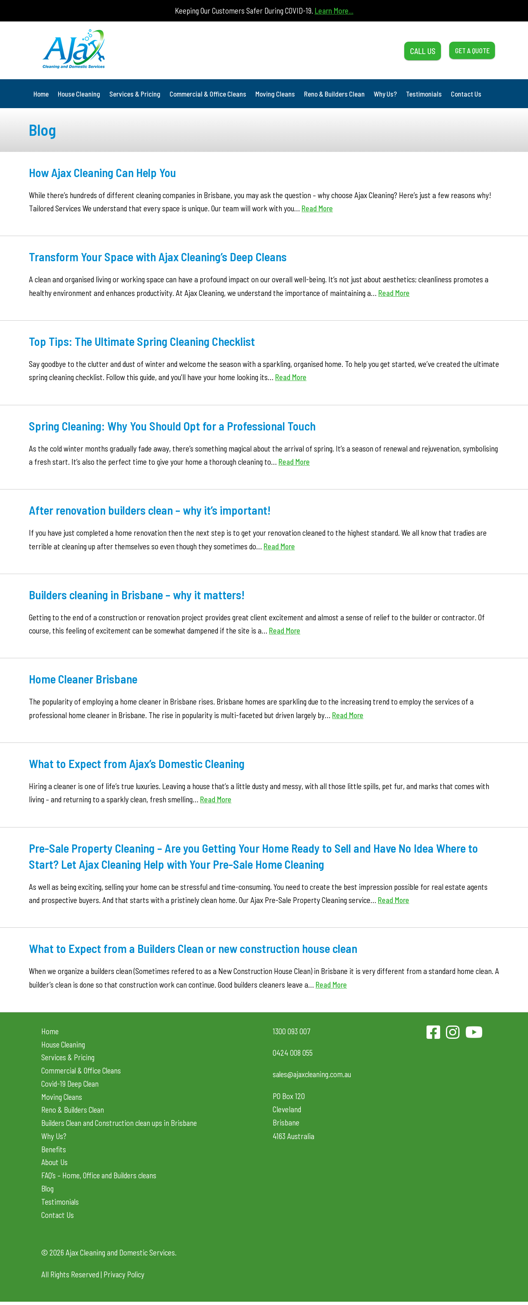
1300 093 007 (291, 1031)
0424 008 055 (293, 1052)
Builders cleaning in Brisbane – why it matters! (140, 594)
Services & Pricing (134, 94)
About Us (54, 1164)
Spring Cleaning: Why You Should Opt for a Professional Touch (177, 425)
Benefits (54, 1151)
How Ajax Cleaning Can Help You (105, 172)
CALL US (406, 50)
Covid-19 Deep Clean (71, 1084)
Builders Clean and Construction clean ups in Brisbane (121, 1124)
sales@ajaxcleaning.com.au (314, 1074)
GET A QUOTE (465, 50)
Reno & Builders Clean (334, 94)
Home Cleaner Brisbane (85, 678)
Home (41, 94)
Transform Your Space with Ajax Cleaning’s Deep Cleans (162, 256)
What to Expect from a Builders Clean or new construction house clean (199, 948)
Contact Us (466, 94)
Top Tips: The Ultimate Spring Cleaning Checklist (146, 340)
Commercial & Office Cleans (208, 94)
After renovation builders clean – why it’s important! (154, 509)
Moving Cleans (275, 94)
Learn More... (334, 10)
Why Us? (385, 94)
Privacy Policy (124, 1277)
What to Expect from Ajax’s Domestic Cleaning (140, 763)
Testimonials (424, 94)
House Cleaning (79, 94)
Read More (317, 208)
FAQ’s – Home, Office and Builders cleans (100, 1177)
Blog (47, 1191)
